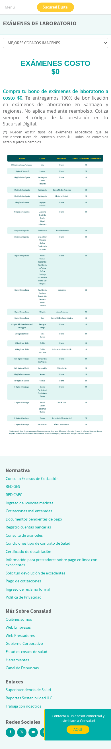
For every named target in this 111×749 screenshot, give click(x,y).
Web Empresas (18, 627)
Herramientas (17, 659)
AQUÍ (77, 729)
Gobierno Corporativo (24, 643)
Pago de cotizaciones (23, 581)
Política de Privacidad (24, 597)
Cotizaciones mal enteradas (29, 510)
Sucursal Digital (55, 7)
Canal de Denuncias (22, 667)
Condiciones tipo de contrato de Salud (38, 543)
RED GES (13, 486)
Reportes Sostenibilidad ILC (29, 697)
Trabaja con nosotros (23, 706)
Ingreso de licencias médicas (29, 502)
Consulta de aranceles (24, 535)
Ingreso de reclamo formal (28, 589)
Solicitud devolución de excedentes (35, 573)
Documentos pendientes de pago (34, 519)
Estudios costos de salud (26, 651)
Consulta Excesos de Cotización (32, 478)
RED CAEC (14, 494)
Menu (10, 7)
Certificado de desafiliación (28, 551)
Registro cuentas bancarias (28, 527)
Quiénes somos (19, 619)
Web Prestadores (20, 635)
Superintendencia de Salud (28, 689)
